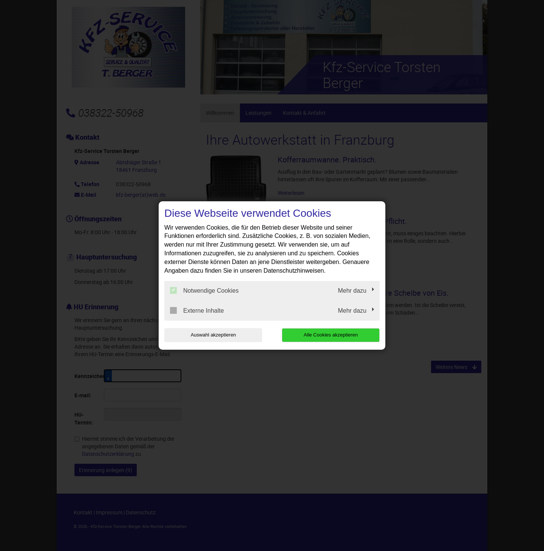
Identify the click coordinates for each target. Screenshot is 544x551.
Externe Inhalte (197, 310)
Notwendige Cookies (204, 290)
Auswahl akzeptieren (212, 335)
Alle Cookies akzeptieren (331, 335)
